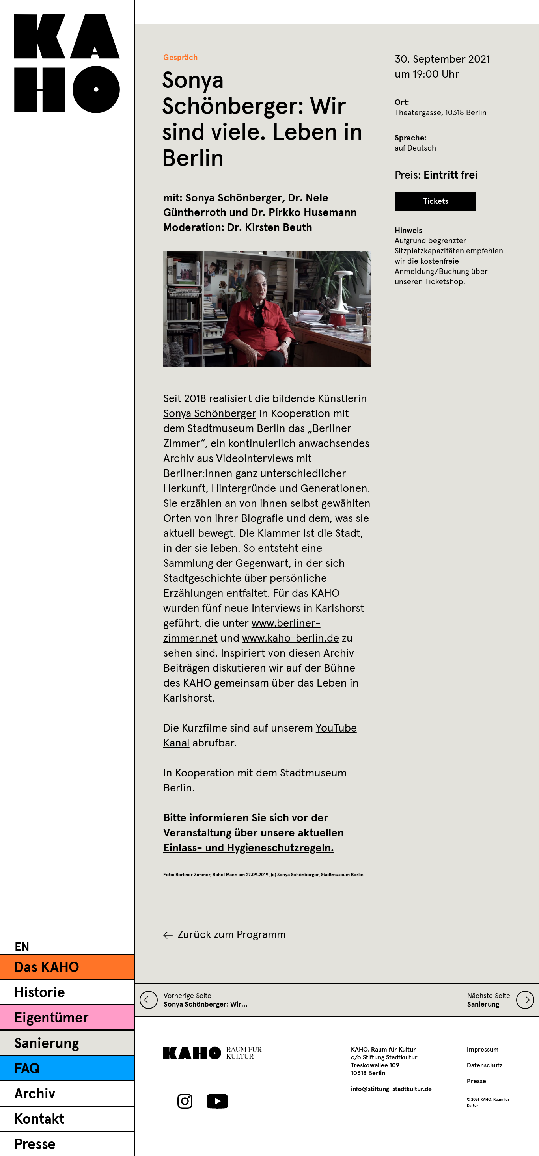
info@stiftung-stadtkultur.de (391, 1089)
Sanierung (46, 1044)
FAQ (27, 1069)
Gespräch (180, 57)
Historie (39, 993)
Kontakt (39, 1120)
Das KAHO (46, 968)
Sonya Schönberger (209, 413)
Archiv (34, 1094)
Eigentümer (51, 1018)
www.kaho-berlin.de (290, 638)
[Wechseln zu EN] (22, 947)
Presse (35, 1145)
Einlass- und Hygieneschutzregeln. (248, 848)
